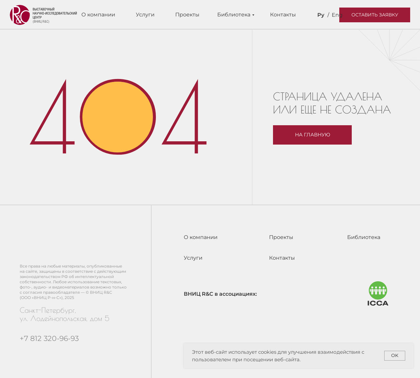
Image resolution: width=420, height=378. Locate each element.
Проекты (187, 14)
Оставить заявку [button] (374, 15)
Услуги (145, 14)
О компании (98, 14)
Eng (337, 15)
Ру (320, 15)
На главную (312, 135)
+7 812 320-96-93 (49, 338)
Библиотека (233, 14)
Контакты (283, 14)
